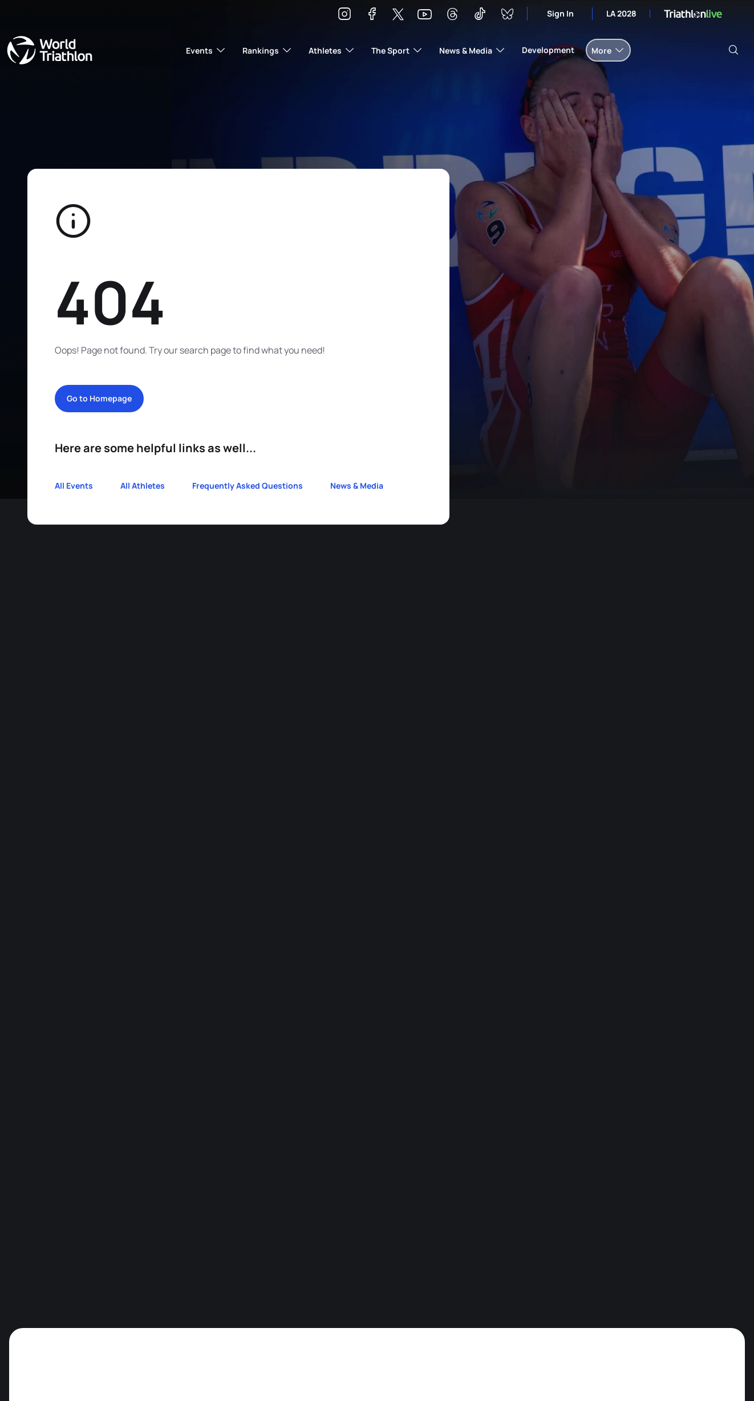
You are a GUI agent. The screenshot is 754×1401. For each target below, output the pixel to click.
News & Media (356, 485)
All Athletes (142, 485)
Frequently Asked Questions (247, 485)
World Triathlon (49, 50)
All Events (74, 485)
